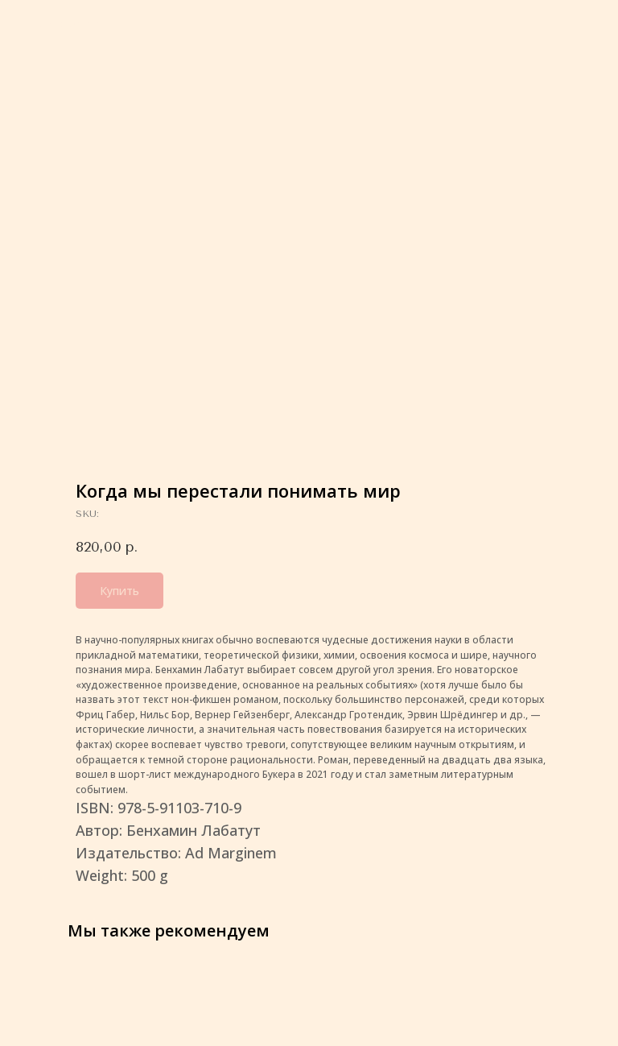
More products (64, 23)
